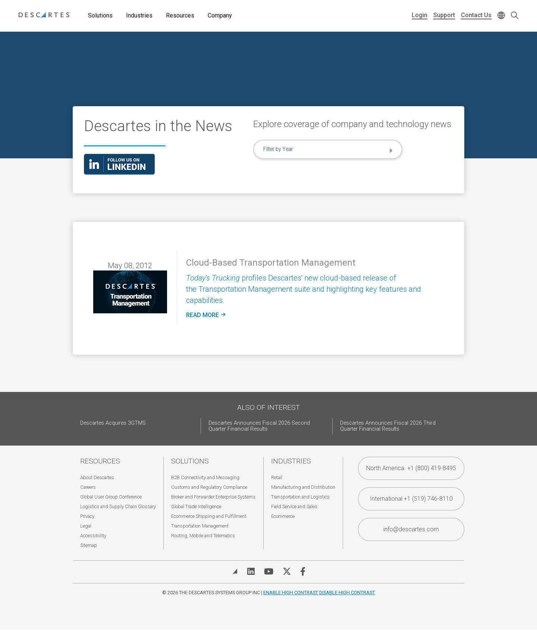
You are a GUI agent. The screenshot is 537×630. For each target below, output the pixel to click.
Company (220, 15)
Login (419, 15)
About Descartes (97, 477)
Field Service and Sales (294, 506)
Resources (180, 15)
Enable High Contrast (290, 592)
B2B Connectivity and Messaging (205, 477)
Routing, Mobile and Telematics (203, 535)
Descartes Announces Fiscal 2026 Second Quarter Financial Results (259, 426)
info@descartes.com (411, 529)
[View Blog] (235, 571)
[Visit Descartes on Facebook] (302, 571)
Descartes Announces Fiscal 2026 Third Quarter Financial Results (388, 426)
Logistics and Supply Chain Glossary (118, 506)
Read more (205, 315)
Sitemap (88, 545)
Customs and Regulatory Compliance (209, 487)
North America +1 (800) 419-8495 (411, 468)
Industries (139, 15)
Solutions (100, 15)
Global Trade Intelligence (196, 506)
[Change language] (501, 16)
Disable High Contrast (347, 592)
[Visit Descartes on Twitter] (287, 571)
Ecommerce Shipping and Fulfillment (208, 516)
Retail (276, 477)
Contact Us (476, 15)
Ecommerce (283, 516)
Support (444, 15)
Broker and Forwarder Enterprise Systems (213, 497)
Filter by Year (278, 149)
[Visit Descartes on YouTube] (268, 571)
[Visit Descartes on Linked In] (251, 571)
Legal (85, 526)
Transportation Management (200, 526)
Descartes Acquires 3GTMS (113, 423)
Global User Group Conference (111, 497)
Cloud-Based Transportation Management (270, 262)
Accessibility (93, 535)
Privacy (87, 516)
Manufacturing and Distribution (303, 487)
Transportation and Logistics (300, 497)
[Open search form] (514, 16)
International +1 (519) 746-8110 (411, 498)
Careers (88, 487)
